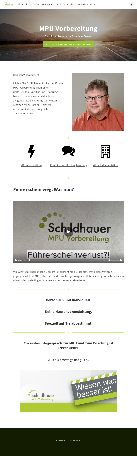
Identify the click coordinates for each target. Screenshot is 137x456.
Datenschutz (75, 440)
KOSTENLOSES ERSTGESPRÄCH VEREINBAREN (68, 44)
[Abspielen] (68, 232)
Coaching (101, 343)
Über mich (23, 4)
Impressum (61, 440)
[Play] (16, 260)
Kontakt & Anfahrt (87, 4)
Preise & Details (65, 4)
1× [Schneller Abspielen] (104, 260)
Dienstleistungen (43, 4)
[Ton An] (109, 260)
